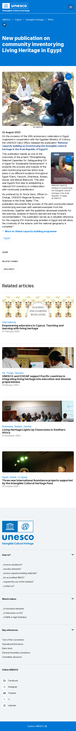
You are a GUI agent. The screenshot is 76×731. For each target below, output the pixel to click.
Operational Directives (12, 644)
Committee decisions (12, 657)
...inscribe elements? (11, 569)
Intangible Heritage (35, 19)
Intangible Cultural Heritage (16, 10)
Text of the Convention (13, 640)
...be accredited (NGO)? (13, 577)
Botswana (7, 426)
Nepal (13, 477)
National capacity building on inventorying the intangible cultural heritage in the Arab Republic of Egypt (35, 146)
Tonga (9, 372)
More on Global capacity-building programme (31, 231)
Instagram (9, 687)
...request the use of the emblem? (18, 581)
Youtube (9, 693)
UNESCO (6, 19)
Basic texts (7, 648)
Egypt (7, 238)
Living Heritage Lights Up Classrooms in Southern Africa (33, 431)
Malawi (18, 426)
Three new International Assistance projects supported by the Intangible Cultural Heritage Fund (37, 482)
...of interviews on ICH (12, 613)
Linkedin (9, 705)
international (9, 322)
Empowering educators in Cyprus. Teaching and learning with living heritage (33, 327)
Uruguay (22, 477)
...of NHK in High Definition (14, 617)
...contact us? (8, 586)
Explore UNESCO (37, 726)
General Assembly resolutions (16, 652)
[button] (4, 26)
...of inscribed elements (13, 608)
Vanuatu (19, 372)
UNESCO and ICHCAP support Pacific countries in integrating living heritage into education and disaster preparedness (36, 378)
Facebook (10, 680)
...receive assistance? (12, 564)
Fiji (3, 372)
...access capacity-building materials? (19, 573)
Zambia (27, 426)
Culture (18, 19)
